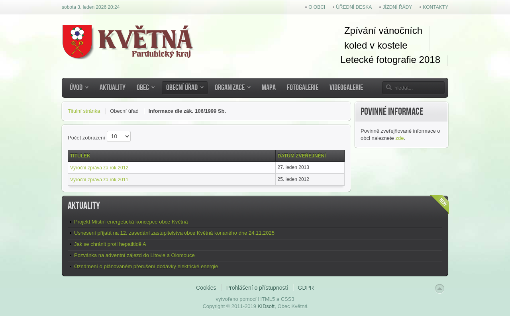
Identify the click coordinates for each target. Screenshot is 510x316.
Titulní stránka (84, 111)
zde (399, 138)
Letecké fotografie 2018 (390, 59)
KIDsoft (266, 306)
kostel (388, 45)
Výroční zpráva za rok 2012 (99, 168)
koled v (359, 45)
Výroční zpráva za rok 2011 (99, 180)
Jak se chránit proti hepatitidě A (110, 244)
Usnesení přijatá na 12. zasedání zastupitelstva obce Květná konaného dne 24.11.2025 (174, 233)
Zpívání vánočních (383, 30)
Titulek (80, 156)
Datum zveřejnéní (302, 156)
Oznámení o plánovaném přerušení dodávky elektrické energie (146, 266)
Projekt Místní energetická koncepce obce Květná (131, 222)
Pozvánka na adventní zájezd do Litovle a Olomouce (134, 255)
